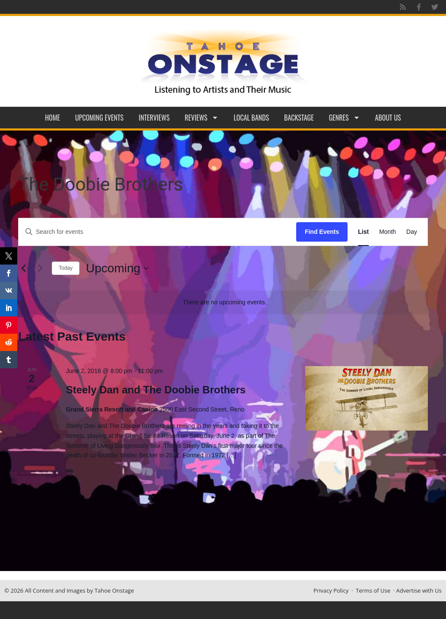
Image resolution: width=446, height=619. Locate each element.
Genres (344, 117)
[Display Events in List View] (363, 232)
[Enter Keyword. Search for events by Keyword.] (157, 232)
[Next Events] (40, 268)
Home (52, 117)
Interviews (154, 117)
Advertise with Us (419, 590)
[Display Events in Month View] (387, 232)
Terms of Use (373, 590)
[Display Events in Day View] (411, 232)
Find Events (322, 231)
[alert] (225, 302)
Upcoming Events (99, 117)
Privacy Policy (330, 590)
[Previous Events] (23, 268)
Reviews (202, 117)
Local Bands (251, 117)
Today (66, 268)
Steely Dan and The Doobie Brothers (156, 390)
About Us (388, 117)
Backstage (299, 117)
